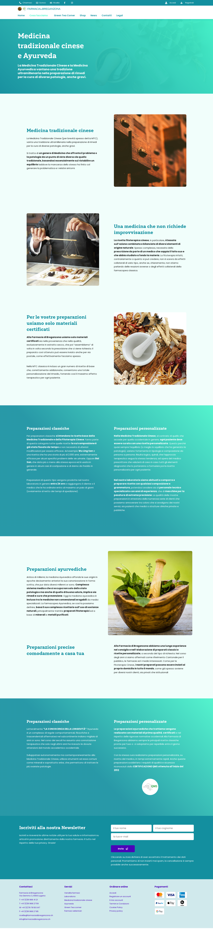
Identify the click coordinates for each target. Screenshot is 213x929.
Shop (83, 15)
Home (21, 15)
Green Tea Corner (64, 15)
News (94, 15)
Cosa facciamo (38, 15)
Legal (119, 15)
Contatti (107, 15)
